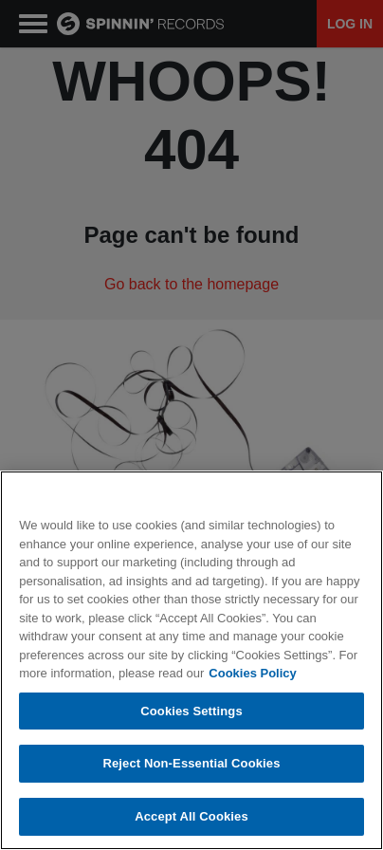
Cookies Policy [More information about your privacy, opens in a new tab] (252, 683)
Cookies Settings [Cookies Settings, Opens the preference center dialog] (191, 721)
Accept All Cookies (191, 827)
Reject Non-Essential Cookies (191, 774)
